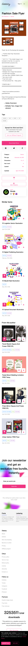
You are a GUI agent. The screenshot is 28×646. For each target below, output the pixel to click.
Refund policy (5, 562)
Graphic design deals (7, 600)
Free (13, 349)
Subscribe (14, 486)
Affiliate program (6, 548)
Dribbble (4, 580)
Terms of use (5, 559)
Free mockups (5, 606)
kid (19, 118)
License (4, 565)
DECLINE (15, 643)
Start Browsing (14, 630)
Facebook (4, 589)
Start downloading (7, 539)
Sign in (20, 3)
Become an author (6, 542)
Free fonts (4, 603)
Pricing (4, 545)
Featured (9, 255)
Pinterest (4, 592)
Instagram (4, 586)
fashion (4, 118)
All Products (5, 16)
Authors (4, 536)
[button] (24, 4)
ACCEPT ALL (5, 643)
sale (10, 118)
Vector (12, 16)
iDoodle (12, 191)
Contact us (5, 571)
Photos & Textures (7, 349)
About (3, 533)
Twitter (4, 583)
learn (15, 118)
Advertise (4, 568)
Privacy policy (5, 556)
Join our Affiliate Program (14, 135)
